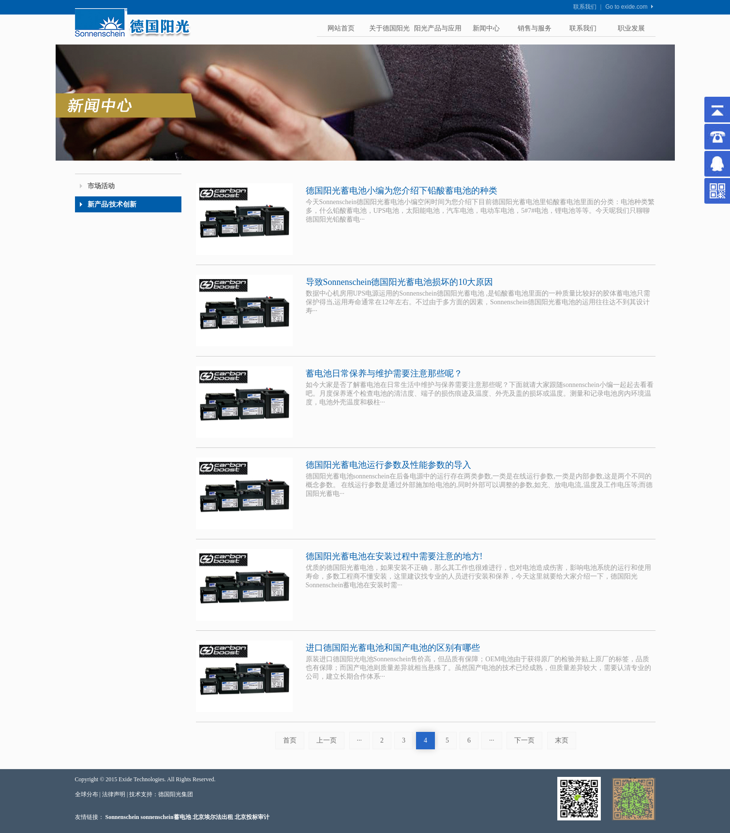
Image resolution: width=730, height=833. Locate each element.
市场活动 (101, 186)
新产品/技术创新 (112, 204)
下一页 (524, 740)
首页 (290, 740)
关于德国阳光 (389, 28)
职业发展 (631, 28)
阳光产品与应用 (438, 28)
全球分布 (86, 794)
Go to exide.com (626, 6)
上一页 (326, 740)
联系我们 (584, 6)
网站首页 (341, 28)
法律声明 (113, 794)
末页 (561, 740)
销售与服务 (534, 28)
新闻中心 (486, 28)
